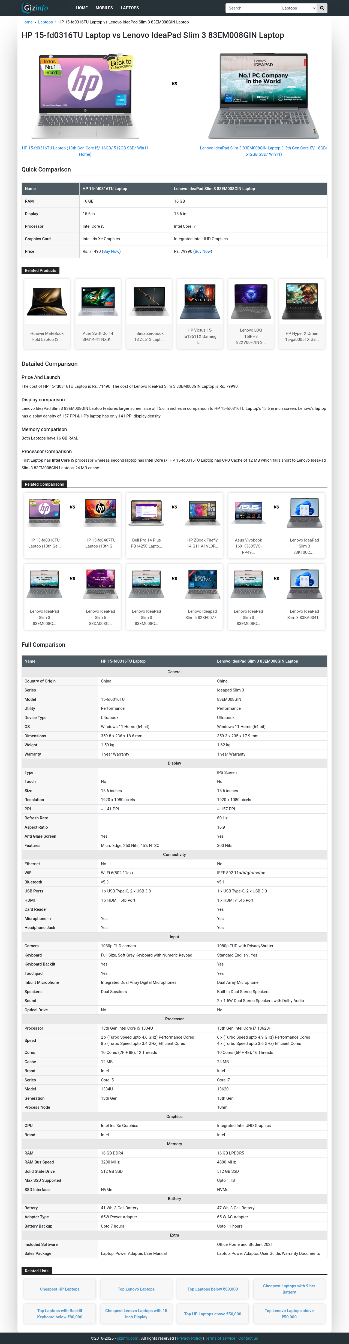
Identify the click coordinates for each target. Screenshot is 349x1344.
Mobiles (104, 7)
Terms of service (220, 1338)
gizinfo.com (128, 1338)
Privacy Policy (189, 1338)
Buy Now (111, 251)
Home (82, 7)
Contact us (248, 1338)
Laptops (130, 7)
